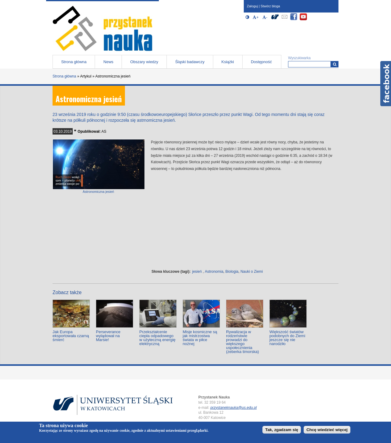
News (109, 61)
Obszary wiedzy (144, 61)
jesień (197, 271)
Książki (227, 61)
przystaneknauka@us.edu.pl (233, 407)
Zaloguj (252, 6)
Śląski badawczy (189, 61)
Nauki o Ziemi (251, 271)
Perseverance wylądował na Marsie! (108, 336)
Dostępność (261, 61)
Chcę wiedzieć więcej (327, 429)
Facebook (385, 83)
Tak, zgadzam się (281, 429)
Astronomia (214, 271)
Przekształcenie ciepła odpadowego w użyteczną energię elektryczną (157, 338)
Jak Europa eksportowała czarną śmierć (71, 336)
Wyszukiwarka (299, 58)
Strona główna (73, 61)
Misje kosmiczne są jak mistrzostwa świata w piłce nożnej (200, 338)
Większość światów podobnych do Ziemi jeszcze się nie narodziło (287, 338)
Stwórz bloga (270, 6)
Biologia (232, 271)
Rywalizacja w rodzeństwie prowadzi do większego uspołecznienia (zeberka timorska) (242, 342)
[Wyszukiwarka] (334, 64)
